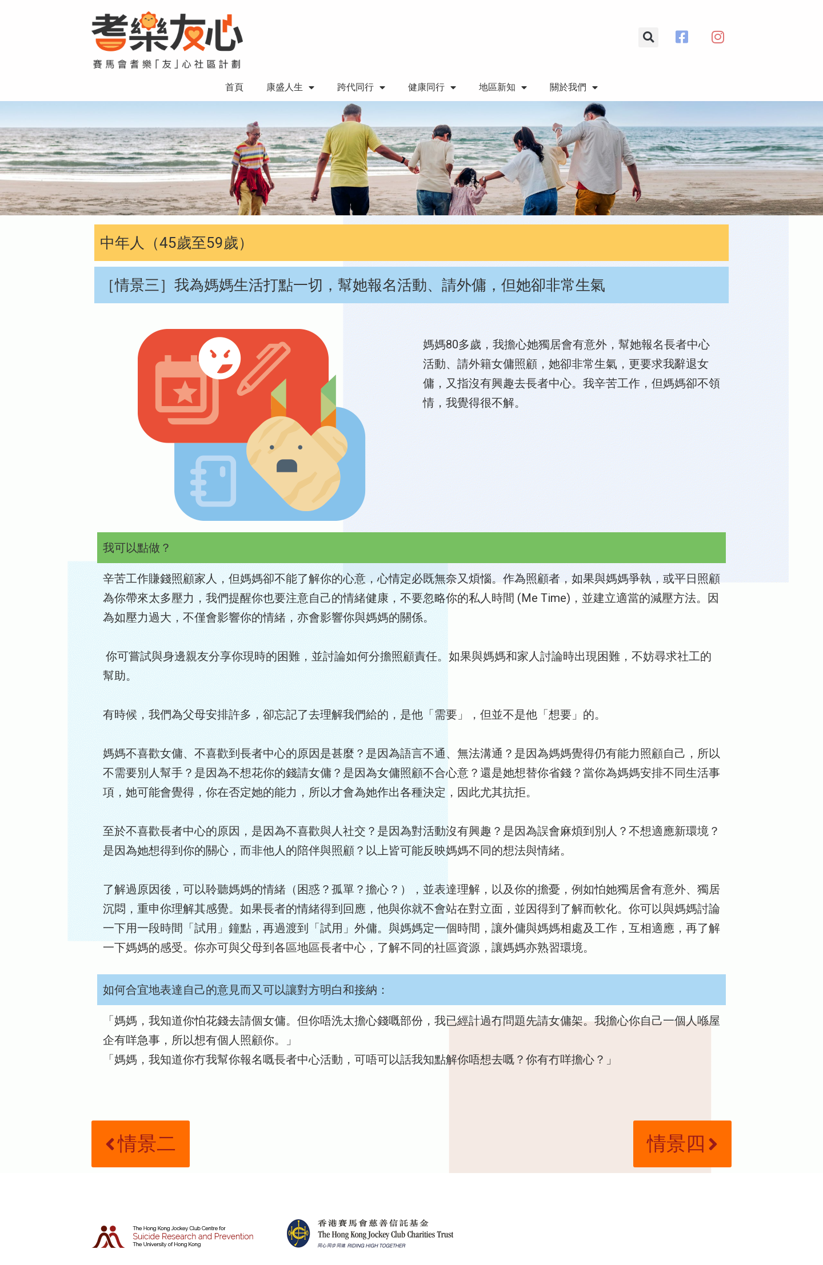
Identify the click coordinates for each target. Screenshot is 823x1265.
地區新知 (503, 87)
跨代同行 (361, 87)
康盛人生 (290, 87)
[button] (648, 37)
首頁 (234, 87)
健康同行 (432, 87)
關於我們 (574, 87)
